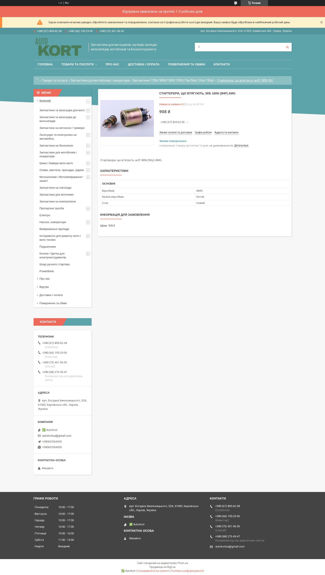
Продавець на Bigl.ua (162, 567)
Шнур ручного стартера (55, 264)
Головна (45, 64)
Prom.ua (183, 563)
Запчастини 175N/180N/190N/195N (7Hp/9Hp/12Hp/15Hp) (173, 80)
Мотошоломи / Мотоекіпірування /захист (61, 178)
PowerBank (47, 271)
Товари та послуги (77, 64)
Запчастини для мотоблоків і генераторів (100, 80)
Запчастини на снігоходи (55, 187)
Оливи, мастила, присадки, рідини (62, 170)
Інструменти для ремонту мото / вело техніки (60, 237)
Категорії (45, 100)
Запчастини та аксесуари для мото (62, 110)
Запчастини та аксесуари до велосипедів (58, 119)
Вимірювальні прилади (54, 229)
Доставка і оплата (144, 64)
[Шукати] (287, 47)
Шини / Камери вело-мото (56, 163)
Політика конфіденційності (187, 570)
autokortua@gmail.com (56, 435)
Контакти (222, 64)
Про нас (112, 64)
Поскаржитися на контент (153, 570)
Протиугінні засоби (52, 208)
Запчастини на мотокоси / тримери (62, 127)
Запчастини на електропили (58, 201)
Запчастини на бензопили (56, 145)
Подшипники (48, 246)
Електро (45, 215)
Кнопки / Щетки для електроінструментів (53, 255)
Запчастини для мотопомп (57, 194)
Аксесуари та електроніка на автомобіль (58, 136)
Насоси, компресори (53, 222)
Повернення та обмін (186, 64)
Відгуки (44, 286)
